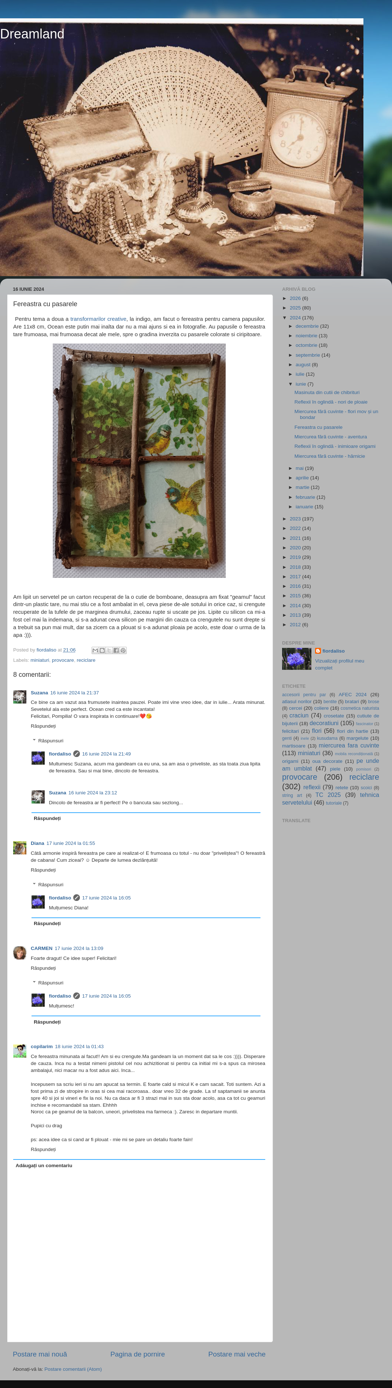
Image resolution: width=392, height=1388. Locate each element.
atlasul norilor (297, 701)
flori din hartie (352, 731)
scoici (366, 787)
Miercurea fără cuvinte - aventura (331, 436)
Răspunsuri (50, 740)
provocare (63, 660)
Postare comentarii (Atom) (73, 1369)
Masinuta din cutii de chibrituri (327, 392)
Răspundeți (43, 726)
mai (300, 468)
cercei (295, 708)
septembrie (309, 355)
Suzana (39, 692)
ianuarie (305, 506)
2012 (296, 624)
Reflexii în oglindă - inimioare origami (335, 446)
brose (373, 701)
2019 (296, 557)
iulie (301, 374)
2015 (296, 595)
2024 (296, 317)
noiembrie (307, 335)
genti (287, 738)
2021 (296, 538)
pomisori (363, 769)
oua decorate (328, 761)
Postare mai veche (237, 1354)
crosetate (334, 716)
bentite (330, 701)
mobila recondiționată (354, 753)
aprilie (303, 477)
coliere (321, 708)
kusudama (327, 738)
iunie (301, 384)
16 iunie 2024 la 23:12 (93, 792)
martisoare (294, 746)
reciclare (86, 660)
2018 (296, 567)
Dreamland (32, 33)
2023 (296, 519)
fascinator (364, 723)
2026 (296, 298)
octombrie (307, 345)
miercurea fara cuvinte (349, 745)
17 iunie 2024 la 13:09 (79, 948)
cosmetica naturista (360, 708)
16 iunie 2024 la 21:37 (74, 692)
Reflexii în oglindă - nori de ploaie (331, 402)
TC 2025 (328, 794)
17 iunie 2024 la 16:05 (106, 898)
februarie (306, 497)
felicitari (290, 731)
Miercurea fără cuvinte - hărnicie (330, 456)
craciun (298, 715)
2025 (296, 308)
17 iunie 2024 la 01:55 (71, 843)
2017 (296, 576)
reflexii (312, 787)
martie (303, 487)
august (304, 364)
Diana (37, 843)
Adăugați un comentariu (44, 1165)
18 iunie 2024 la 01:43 (79, 1046)
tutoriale (334, 803)
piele (335, 769)
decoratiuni (324, 723)
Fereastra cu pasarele (319, 427)
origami (290, 761)
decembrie (308, 326)
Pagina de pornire (137, 1354)
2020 (296, 547)
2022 (296, 528)
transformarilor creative (98, 319)
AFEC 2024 (352, 694)
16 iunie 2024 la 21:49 (106, 754)
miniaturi (39, 660)
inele (305, 738)
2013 (296, 615)
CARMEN (41, 948)
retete (342, 787)
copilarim (42, 1046)
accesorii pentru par (304, 694)
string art (292, 795)
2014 (296, 605)
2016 (296, 586)
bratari (352, 701)
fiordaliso (60, 754)
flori (317, 730)
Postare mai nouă (40, 1354)
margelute (358, 738)
